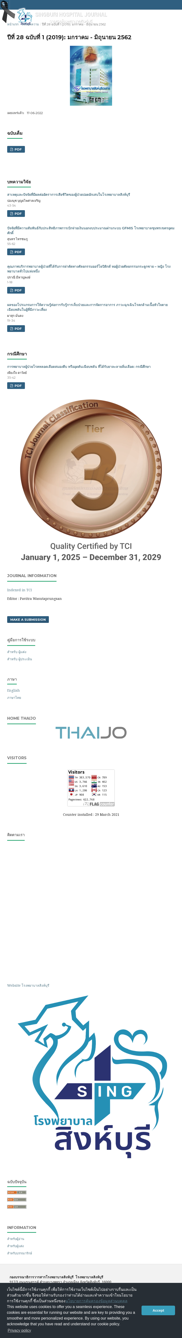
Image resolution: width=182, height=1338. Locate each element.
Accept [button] (158, 1310)
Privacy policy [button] (19, 1330)
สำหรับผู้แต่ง (15, 1246)
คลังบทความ (30, 24)
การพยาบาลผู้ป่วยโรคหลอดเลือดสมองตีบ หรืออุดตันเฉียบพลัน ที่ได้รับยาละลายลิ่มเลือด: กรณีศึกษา (79, 367)
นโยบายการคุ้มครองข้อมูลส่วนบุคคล (96, 1301)
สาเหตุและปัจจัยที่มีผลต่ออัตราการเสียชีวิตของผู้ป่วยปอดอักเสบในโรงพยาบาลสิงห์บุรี (68, 194)
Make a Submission (28, 619)
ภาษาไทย (14, 697)
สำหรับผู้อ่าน (15, 1239)
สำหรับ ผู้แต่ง (16, 651)
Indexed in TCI (19, 590)
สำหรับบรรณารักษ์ (19, 1253)
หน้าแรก (13, 24)
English (13, 690)
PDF (18, 149)
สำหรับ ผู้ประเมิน (19, 659)
